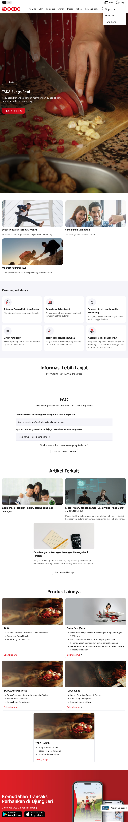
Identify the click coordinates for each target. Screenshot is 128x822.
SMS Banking (7, 738)
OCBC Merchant (8, 747)
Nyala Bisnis (7, 676)
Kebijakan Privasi (74, 798)
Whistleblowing (90, 798)
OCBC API (6, 751)
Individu (32, 9)
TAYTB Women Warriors (11, 680)
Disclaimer (59, 798)
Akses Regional (8, 706)
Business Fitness (8, 702)
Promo (4, 762)
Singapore (110, 9)
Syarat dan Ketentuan (31, 762)
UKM (41, 9)
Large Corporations (51, 680)
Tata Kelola (48, 729)
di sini (26, 808)
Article (25, 775)
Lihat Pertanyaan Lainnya (64, 258)
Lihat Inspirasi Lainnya (64, 379)
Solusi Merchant (8, 742)
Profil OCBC (48, 720)
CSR (45, 734)
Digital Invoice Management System (16, 725)
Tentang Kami (91, 9)
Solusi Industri (49, 702)
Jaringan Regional (51, 706)
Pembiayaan (91, 680)
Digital (70, 9)
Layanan (89, 684)
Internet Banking (8, 729)
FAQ (24, 766)
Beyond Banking (8, 698)
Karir (25, 771)
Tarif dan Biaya (8, 771)
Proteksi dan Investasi (95, 689)
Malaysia (109, 15)
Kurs (3, 775)
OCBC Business (8, 734)
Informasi (48, 716)
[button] (64, 222)
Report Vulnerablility (118, 798)
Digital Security (29, 779)
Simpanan (90, 676)
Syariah (61, 9)
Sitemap (103, 798)
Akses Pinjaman (8, 689)
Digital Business (8, 693)
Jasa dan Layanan (9, 766)
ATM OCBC (6, 720)
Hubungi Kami (49, 776)
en (9, 2)
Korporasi (50, 9)
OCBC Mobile (7, 716)
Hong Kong (110, 21)
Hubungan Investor (51, 725)
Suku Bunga (6, 779)
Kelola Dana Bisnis (9, 684)
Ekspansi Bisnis (50, 684)
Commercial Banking (52, 676)
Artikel (79, 9)
